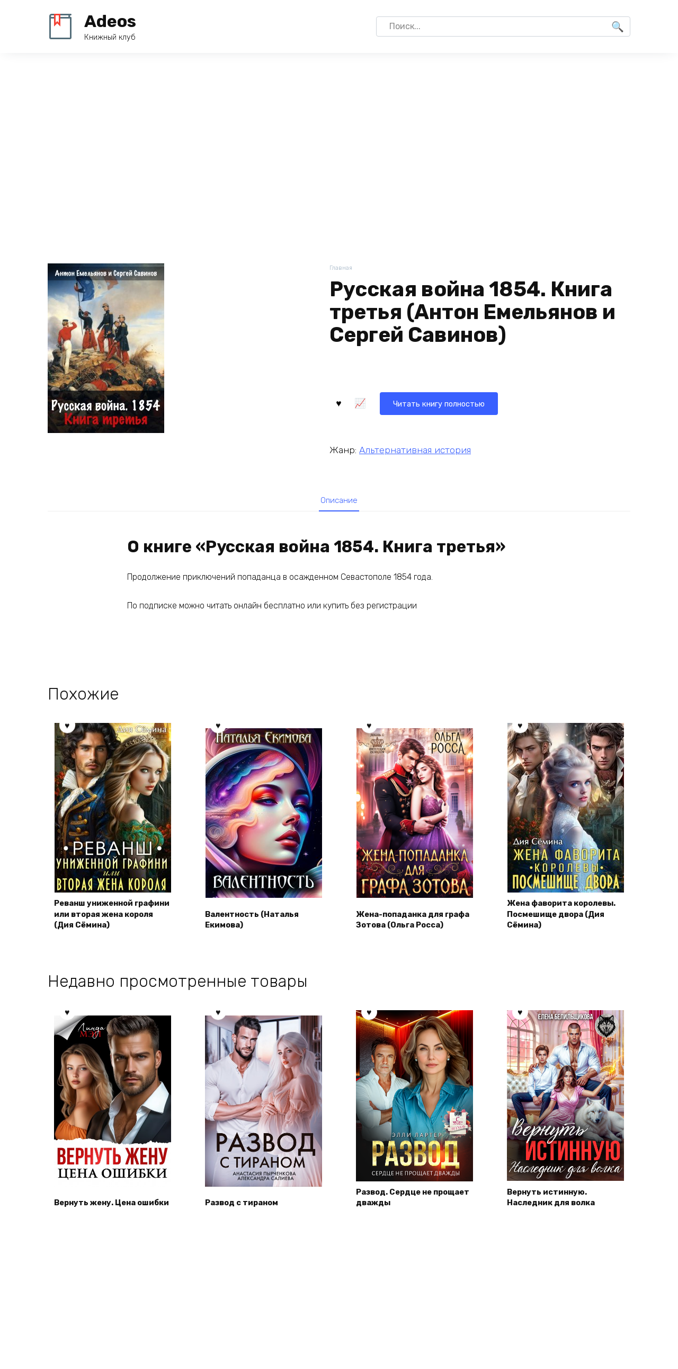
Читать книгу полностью (394, 401)
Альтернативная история (415, 448)
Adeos (110, 21)
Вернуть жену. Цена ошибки (100, 1212)
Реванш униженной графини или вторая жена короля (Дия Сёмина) (101, 921)
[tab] (338, 500)
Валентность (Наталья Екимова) (257, 933)
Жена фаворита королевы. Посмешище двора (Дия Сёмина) (559, 927)
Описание (339, 501)
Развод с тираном (247, 1218)
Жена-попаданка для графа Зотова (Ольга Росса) (405, 927)
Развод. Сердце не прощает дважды (399, 1212)
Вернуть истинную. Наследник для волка (556, 1212)
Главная (341, 268)
